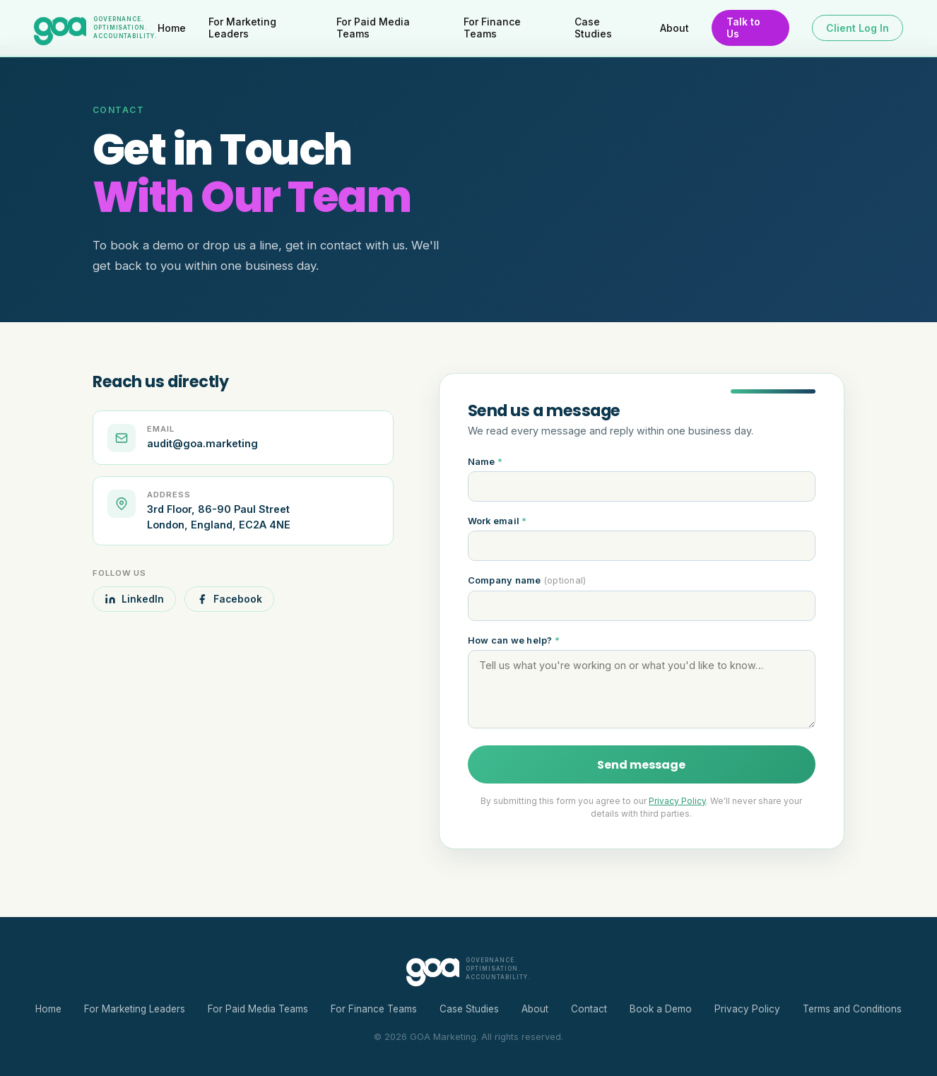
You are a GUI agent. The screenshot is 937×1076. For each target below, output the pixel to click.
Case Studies (593, 28)
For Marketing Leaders (242, 28)
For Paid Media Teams (373, 28)
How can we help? (514, 640)
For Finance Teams (492, 28)
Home (172, 28)
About (674, 28)
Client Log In (857, 28)
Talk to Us (743, 28)
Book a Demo (661, 1009)
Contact (589, 1009)
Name (485, 461)
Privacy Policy (677, 801)
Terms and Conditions (852, 1009)
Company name (527, 580)
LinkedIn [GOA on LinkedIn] (134, 599)
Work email (497, 521)
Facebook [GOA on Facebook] (229, 599)
